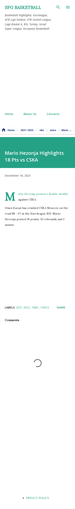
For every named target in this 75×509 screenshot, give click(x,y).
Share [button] (61, 307)
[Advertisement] (37, 71)
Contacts (53, 114)
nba (35, 307)
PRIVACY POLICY (37, 498)
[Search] (58, 7)
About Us (29, 114)
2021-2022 (23, 307)
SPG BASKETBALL (23, 7)
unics (45, 307)
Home (9, 114)
